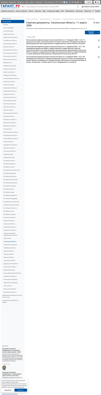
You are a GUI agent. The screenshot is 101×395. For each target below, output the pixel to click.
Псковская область (9, 160)
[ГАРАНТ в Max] (67, 2)
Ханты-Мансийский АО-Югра (12, 273)
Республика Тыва (8, 211)
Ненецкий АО (7, 129)
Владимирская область (10, 50)
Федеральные (6, 18)
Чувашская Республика (10, 282)
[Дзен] (64, 2)
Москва (5, 25)
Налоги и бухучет (21, 11)
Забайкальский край (9, 66)
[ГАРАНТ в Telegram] (70, 2)
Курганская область (9, 107)
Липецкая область (9, 116)
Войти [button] (88, 2)
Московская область (9, 123)
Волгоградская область (10, 53)
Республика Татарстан (10, 208)
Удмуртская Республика (10, 264)
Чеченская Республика (10, 279)
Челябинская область (10, 276)
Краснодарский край (9, 100)
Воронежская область (10, 59)
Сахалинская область (9, 230)
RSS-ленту (84, 28)
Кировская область (9, 94)
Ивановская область (9, 69)
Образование (69, 11)
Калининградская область (11, 78)
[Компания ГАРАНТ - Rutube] (78, 2)
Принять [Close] (20, 390)
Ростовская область (9, 217)
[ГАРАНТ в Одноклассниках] (75, 2)
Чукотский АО (7, 286)
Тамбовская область (9, 248)
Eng (97, 2)
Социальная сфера (53, 11)
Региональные (6, 21)
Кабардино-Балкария (9, 75)
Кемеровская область (10, 91)
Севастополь (7, 238)
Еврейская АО (7, 62)
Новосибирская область (10, 138)
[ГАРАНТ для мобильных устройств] (59, 2)
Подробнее (7, 390)
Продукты (20, 2)
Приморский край (9, 157)
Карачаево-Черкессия (10, 88)
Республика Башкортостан (11, 170)
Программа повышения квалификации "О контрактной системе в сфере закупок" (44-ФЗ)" (11, 350)
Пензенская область (9, 151)
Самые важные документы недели (10, 301)
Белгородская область (10, 43)
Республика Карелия (9, 186)
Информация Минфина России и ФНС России (12, 296)
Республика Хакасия (9, 214)
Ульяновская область (9, 267)
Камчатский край (8, 85)
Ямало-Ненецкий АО (9, 289)
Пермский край (8, 154)
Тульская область (8, 257)
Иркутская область (9, 72)
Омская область (8, 141)
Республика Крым (8, 192)
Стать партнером (49, 2)
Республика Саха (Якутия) (11, 202)
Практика (38, 11)
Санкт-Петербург (8, 28)
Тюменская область (9, 260)
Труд (44, 11)
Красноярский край (9, 104)
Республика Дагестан (9, 176)
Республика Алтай (9, 167)
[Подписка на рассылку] (56, 2)
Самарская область (9, 224)
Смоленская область (9, 241)
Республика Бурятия (9, 173)
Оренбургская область (10, 145)
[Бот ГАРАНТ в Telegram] (72, 2)
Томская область (8, 254)
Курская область (8, 110)
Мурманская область (9, 126)
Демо (32, 2)
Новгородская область (10, 135)
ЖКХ (62, 11)
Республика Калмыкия (10, 183)
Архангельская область (10, 37)
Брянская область (8, 47)
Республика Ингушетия (10, 179)
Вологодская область (9, 56)
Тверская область (8, 251)
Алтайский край (8, 31)
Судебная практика (7, 11)
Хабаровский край (9, 270)
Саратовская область (9, 227)
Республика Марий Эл (10, 195)
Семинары (38, 2)
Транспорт (79, 11)
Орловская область (9, 148)
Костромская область (10, 97)
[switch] (23, 6)
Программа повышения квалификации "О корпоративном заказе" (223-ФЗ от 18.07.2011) (11, 374)
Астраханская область (10, 40)
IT (93, 11)
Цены (27, 2)
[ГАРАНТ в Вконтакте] (62, 2)
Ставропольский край (10, 245)
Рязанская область (9, 221)
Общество (87, 11)
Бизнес (31, 11)
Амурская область (9, 34)
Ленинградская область (10, 113)
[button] (90, 6)
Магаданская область (10, 119)
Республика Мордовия (10, 198)
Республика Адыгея (9, 164)
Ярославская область (9, 292)
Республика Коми (8, 189)
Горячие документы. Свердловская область (10, 234)
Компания (4, 2)
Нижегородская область (10, 132)
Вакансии (12, 2)
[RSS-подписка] (80, 2)
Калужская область (9, 81)
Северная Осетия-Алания (11, 205)
